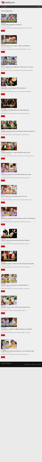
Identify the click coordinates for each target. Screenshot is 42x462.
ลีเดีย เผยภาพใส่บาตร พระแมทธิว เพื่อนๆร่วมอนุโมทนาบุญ (15, 307)
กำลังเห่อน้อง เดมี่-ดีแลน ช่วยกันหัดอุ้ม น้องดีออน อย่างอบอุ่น (16, 174)
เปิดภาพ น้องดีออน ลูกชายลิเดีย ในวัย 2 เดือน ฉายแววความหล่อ (17, 67)
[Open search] (39, 6)
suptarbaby (3, 65)
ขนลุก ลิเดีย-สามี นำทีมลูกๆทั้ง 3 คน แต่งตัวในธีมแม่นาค (15, 110)
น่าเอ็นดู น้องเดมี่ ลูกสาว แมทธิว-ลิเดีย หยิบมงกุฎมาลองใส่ (15, 152)
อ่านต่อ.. (2, 30)
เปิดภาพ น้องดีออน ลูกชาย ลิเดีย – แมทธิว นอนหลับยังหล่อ (15, 45)
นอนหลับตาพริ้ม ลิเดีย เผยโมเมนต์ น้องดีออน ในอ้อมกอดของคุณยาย (18, 131)
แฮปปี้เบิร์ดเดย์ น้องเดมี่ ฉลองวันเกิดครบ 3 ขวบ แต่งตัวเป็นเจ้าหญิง (17, 351)
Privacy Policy (33, 364)
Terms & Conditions (27, 364)
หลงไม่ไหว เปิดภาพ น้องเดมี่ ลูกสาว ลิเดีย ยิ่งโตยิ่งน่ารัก (14, 285)
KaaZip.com (9, 363)
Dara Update (9, 26)
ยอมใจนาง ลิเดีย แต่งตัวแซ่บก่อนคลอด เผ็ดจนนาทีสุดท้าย (15, 240)
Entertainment (3, 23)
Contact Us (39, 364)
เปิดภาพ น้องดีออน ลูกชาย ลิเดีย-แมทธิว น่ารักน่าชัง (14, 196)
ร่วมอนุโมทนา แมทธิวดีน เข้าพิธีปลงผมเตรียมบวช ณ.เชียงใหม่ (16, 329)
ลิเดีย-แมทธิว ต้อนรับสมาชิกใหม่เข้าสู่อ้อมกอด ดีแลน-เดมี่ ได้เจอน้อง (18, 218)
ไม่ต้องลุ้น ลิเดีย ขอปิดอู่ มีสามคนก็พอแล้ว (11, 24)
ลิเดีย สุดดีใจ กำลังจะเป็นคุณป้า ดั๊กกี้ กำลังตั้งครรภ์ (13, 88)
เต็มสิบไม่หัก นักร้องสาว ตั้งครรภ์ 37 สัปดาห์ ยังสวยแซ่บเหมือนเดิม (17, 263)
